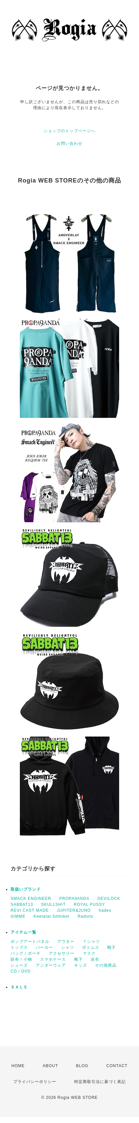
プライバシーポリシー (34, 1081)
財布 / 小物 (21, 959)
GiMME (18, 916)
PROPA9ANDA (74, 898)
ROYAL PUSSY (89, 904)
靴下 (78, 959)
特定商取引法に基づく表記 (100, 1081)
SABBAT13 (22, 904)
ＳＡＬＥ (19, 987)
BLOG (82, 1065)
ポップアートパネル (30, 941)
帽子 (111, 947)
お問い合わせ (69, 143)
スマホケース (53, 959)
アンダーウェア (51, 965)
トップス (19, 947)
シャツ (67, 947)
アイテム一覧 (23, 932)
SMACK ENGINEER (31, 898)
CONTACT (116, 1065)
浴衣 (95, 959)
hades (105, 910)
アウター (65, 941)
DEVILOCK (109, 898)
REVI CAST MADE (30, 910)
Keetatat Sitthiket (51, 916)
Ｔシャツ (91, 941)
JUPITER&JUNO (74, 910)
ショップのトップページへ (69, 131)
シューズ (19, 965)
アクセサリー (61, 953)
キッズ (80, 965)
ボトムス (90, 947)
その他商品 (105, 965)
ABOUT (50, 1065)
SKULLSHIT (53, 904)
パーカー (44, 947)
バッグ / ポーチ (26, 953)
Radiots (85, 916)
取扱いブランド (26, 889)
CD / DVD (21, 971)
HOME (18, 1065)
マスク (89, 953)
